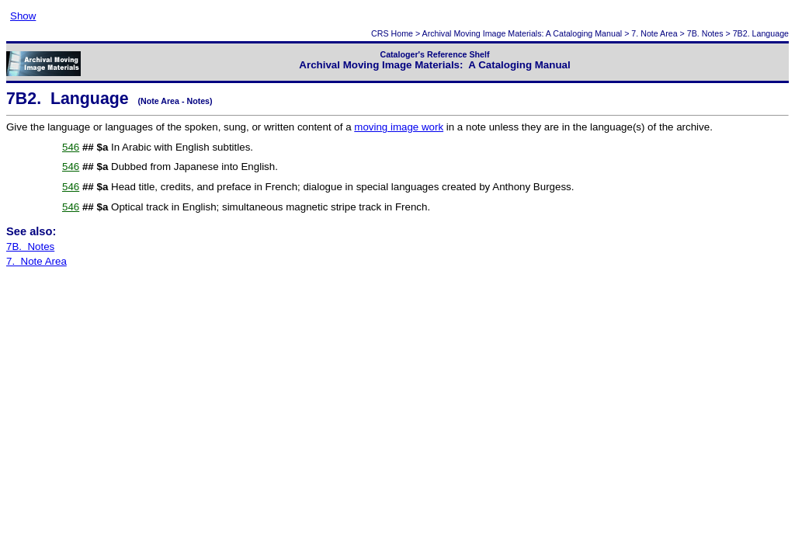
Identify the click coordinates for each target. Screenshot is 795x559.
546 (70, 147)
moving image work (398, 127)
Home (402, 33)
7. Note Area (654, 33)
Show (23, 16)
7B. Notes (705, 33)
